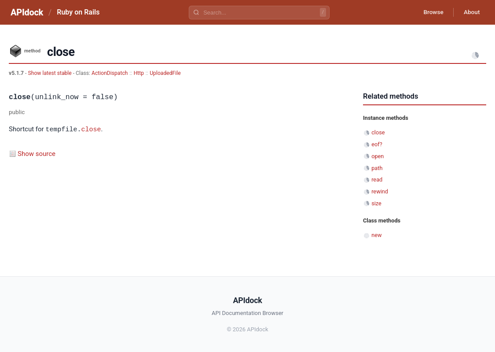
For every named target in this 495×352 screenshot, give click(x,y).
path (376, 168)
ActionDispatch (110, 73)
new (376, 235)
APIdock (27, 12)
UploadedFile (165, 73)
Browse (431, 12)
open (377, 156)
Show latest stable (50, 73)
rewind (379, 191)
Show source (36, 153)
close (91, 129)
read (376, 179)
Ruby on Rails (78, 12)
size (376, 203)
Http (139, 73)
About (470, 12)
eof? (376, 144)
